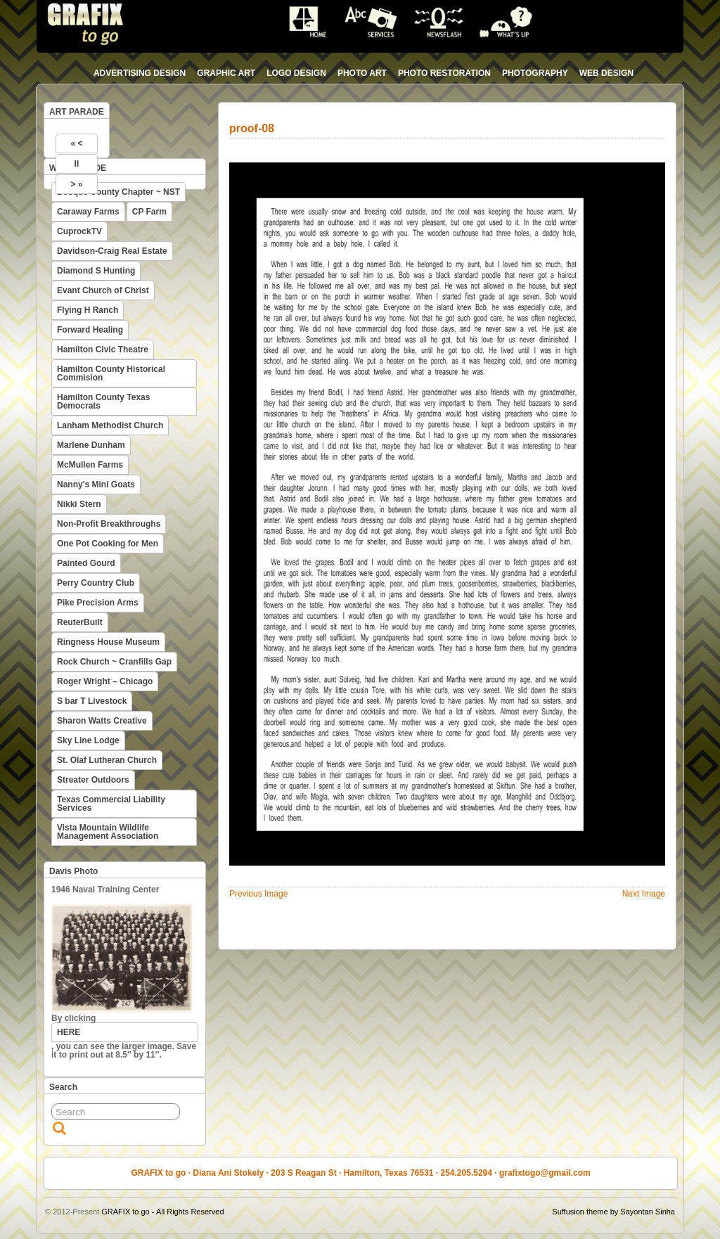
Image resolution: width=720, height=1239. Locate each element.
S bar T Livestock (92, 701)
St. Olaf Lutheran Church (107, 760)
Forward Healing (90, 330)
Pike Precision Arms (98, 603)
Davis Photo (73, 871)
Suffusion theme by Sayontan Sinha (613, 1211)
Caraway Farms (88, 212)
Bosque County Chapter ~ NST (118, 192)
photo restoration (444, 73)
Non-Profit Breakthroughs (108, 524)
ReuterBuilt (80, 622)
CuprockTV (79, 231)
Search (63, 1087)
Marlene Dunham (91, 445)
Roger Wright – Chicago (105, 681)
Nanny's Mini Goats (96, 484)
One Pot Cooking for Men (107, 543)
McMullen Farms (90, 465)
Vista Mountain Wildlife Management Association (107, 832)
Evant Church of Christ (103, 290)
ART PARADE (76, 112)
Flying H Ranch (87, 310)
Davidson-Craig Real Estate (112, 251)
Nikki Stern (79, 504)
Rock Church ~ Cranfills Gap (114, 662)
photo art (362, 73)
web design (606, 73)
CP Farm (149, 212)
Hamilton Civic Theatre (102, 349)
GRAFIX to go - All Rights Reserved (162, 1211)
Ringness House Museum (108, 642)
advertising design (140, 73)
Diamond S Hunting (96, 271)
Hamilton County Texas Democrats (103, 401)
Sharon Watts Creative (102, 721)
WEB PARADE (77, 168)
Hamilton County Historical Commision (111, 373)
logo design (296, 73)
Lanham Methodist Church (110, 425)
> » (76, 184)
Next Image (643, 894)
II (77, 164)
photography (535, 73)
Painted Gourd (86, 563)
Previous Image (258, 894)
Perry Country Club (95, 583)
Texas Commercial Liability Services (111, 804)
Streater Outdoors (93, 780)
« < (76, 143)
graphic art (226, 73)
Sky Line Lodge (88, 740)
